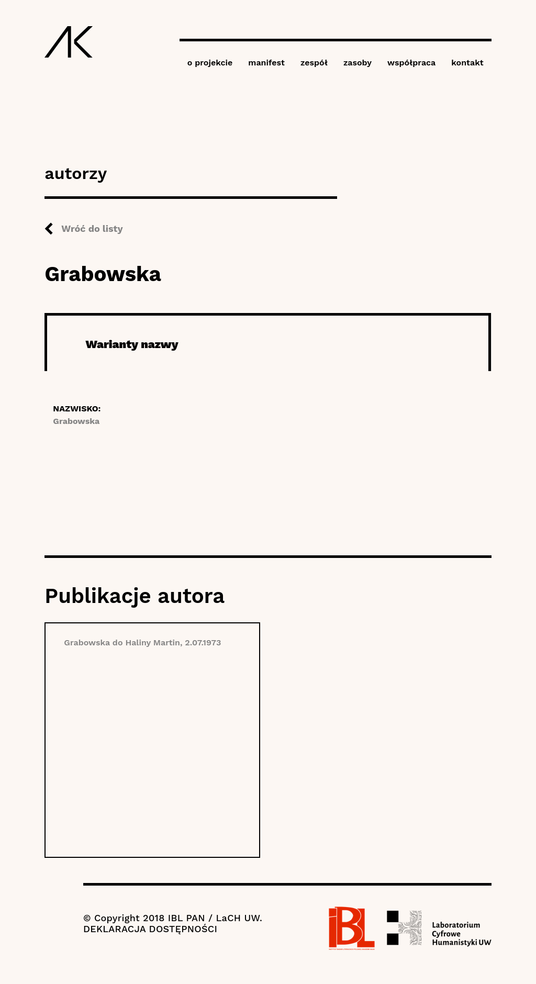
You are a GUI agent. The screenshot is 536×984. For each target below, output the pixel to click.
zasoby (357, 63)
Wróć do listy (91, 228)
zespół (314, 63)
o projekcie (210, 63)
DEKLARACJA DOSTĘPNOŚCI (150, 928)
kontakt (467, 63)
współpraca (411, 63)
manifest (266, 63)
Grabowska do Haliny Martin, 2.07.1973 (142, 642)
